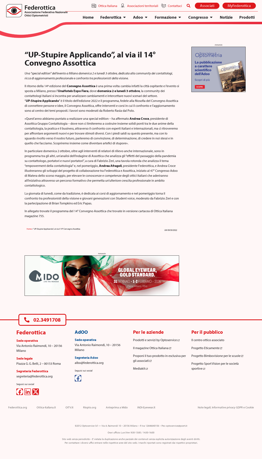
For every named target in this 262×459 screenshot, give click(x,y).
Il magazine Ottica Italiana (152, 348)
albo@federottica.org (89, 363)
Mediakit (140, 368)
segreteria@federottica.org (34, 376)
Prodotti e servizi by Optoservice (156, 340)
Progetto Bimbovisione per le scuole (217, 356)
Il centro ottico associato (207, 340)
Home (29, 229)
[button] (188, 5)
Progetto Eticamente (206, 348)
